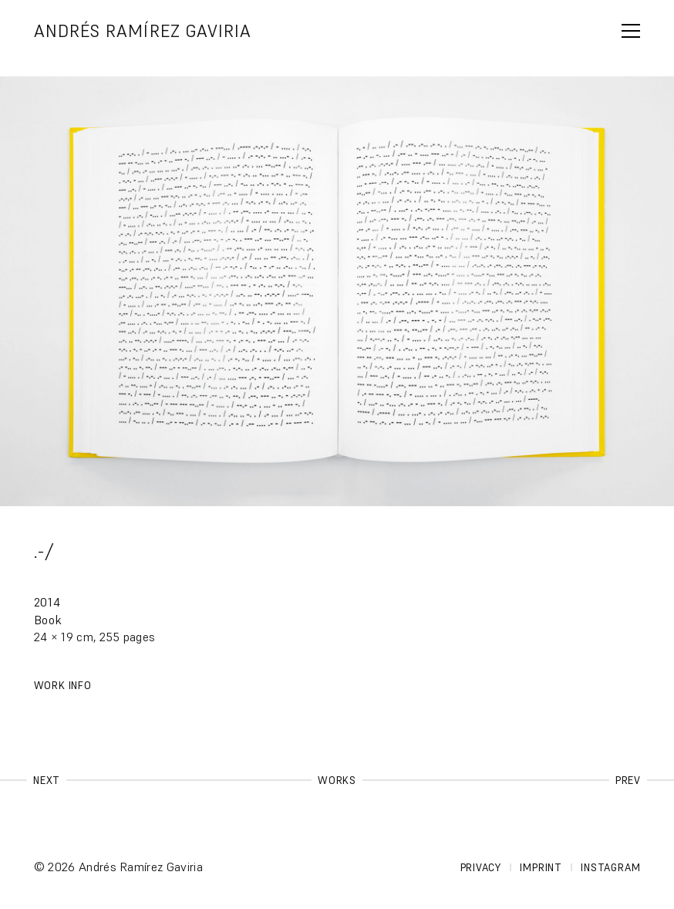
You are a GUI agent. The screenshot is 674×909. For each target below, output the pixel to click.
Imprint (540, 867)
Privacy (480, 867)
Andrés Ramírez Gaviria (143, 31)
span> (631, 31)
